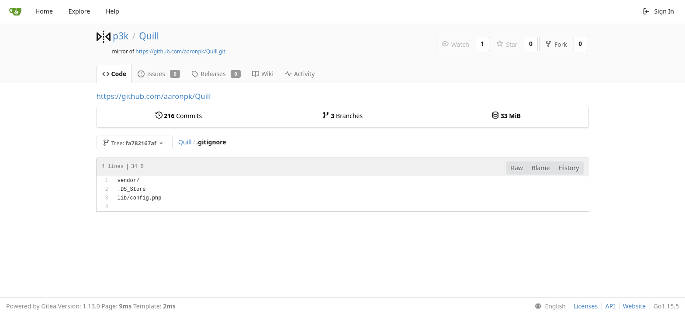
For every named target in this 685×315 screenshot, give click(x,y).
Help (112, 11)
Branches (342, 116)
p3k (120, 36)
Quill (149, 36)
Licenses (586, 306)
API (610, 306)
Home (44, 11)
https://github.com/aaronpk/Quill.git (180, 51)
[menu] (548, 306)
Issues (159, 74)
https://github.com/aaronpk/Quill (154, 96)
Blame (541, 168)
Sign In (658, 11)
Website (634, 306)
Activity (300, 74)
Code (114, 74)
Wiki (262, 74)
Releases (216, 74)
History (568, 168)
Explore (79, 11)
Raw (517, 168)
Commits (179, 116)
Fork (556, 44)
